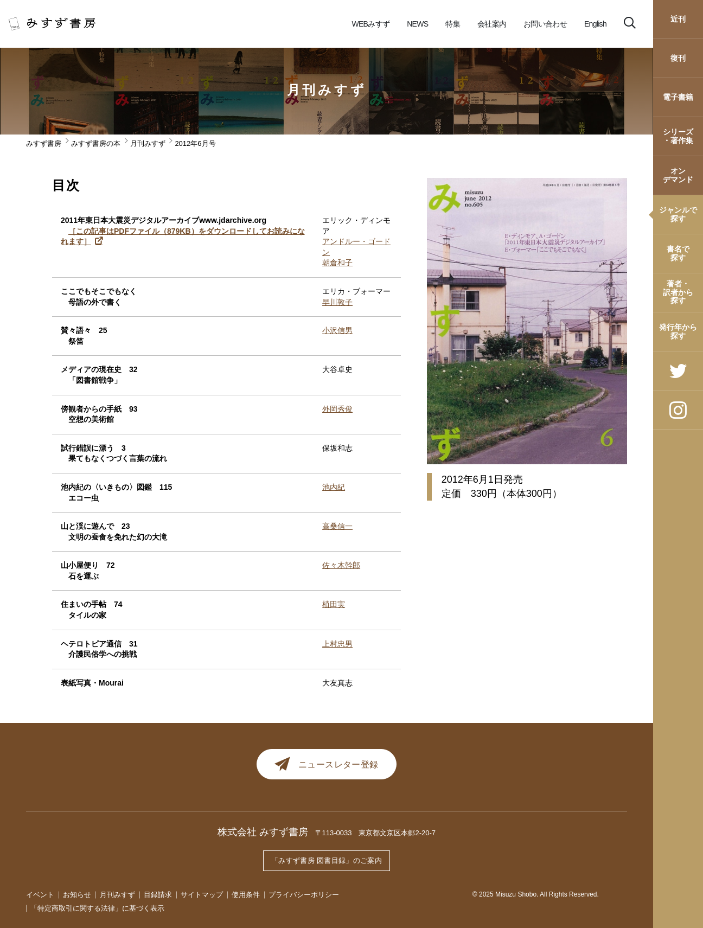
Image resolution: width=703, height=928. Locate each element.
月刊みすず (327, 90)
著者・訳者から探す (678, 292)
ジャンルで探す (678, 214)
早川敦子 (337, 302)
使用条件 (246, 895)
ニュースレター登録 (327, 765)
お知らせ (77, 895)
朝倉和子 (337, 262)
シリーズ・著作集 (678, 135)
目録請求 (158, 895)
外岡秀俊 (337, 409)
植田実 (333, 604)
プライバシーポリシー (304, 895)
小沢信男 (337, 330)
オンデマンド (678, 175)
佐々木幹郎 (341, 565)
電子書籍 (678, 97)
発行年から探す (678, 331)
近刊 (678, 19)
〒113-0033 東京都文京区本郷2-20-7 (375, 835)
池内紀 (333, 487)
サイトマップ (202, 895)
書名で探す (678, 253)
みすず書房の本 (95, 143)
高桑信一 (337, 526)
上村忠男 (337, 643)
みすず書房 (43, 143)
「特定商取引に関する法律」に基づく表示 (97, 908)
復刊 (678, 58)
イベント (40, 895)
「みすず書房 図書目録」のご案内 (326, 861)
